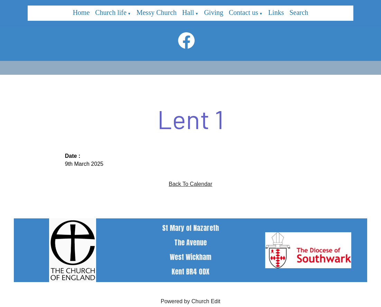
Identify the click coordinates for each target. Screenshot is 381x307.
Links (276, 12)
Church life (111, 12)
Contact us (243, 12)
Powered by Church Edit (191, 301)
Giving (213, 12)
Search (298, 12)
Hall (188, 12)
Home (81, 12)
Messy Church (157, 12)
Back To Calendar (190, 184)
